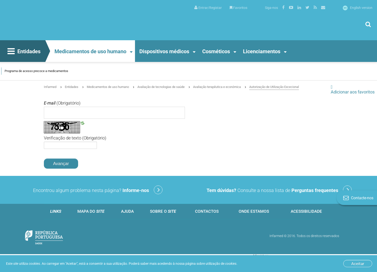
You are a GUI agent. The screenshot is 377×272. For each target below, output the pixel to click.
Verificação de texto (75, 138)
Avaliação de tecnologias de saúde (161, 87)
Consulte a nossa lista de (279, 190)
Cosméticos (216, 51)
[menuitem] (208, 7)
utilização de (221, 263)
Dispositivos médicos (164, 51)
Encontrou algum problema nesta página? (97, 190)
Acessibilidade (306, 211)
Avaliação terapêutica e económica (217, 87)
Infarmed (50, 87)
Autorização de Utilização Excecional (274, 87)
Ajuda (127, 211)
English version (357, 8)
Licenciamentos (261, 51)
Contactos (207, 211)
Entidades (23, 52)
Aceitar (357, 263)
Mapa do (90, 211)
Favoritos (238, 8)
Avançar (61, 163)
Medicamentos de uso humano (90, 51)
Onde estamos (254, 211)
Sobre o (163, 211)
